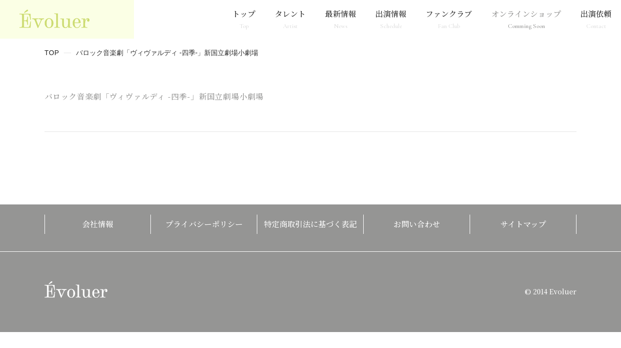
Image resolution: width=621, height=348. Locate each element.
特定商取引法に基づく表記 (310, 224)
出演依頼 (595, 19)
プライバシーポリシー (204, 224)
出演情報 (390, 19)
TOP (51, 53)
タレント (290, 19)
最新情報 (340, 19)
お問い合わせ (417, 224)
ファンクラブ (449, 19)
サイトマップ (523, 224)
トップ (243, 19)
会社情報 (97, 224)
